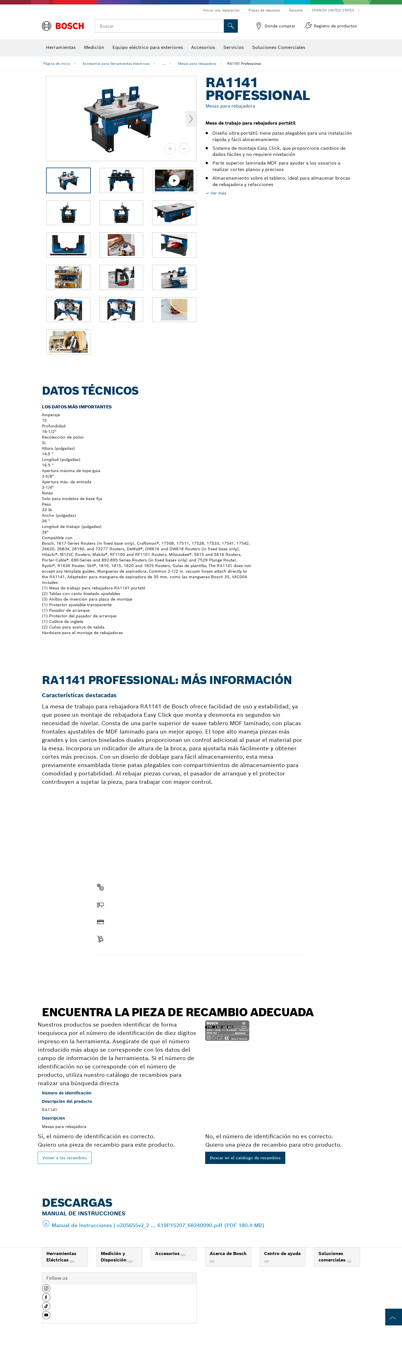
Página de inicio (56, 63)
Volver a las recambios (64, 1157)
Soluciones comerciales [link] (333, 1257)
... (164, 63)
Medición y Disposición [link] (114, 1257)
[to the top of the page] (393, 1317)
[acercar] (170, 148)
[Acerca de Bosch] (212, 1261)
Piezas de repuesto (264, 10)
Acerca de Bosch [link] (228, 1253)
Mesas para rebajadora (197, 63)
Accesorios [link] (168, 1253)
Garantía (296, 10)
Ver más (218, 193)
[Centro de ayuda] (266, 1261)
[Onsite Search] (231, 26)
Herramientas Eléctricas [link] (61, 1257)
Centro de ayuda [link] (282, 1253)
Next (191, 119)
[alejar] (184, 148)
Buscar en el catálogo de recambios (245, 1157)
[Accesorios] (183, 1255)
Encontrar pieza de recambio (129, 967)
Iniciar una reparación (221, 10)
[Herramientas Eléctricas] (72, 1261)
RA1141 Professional (244, 63)
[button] (46, 1290)
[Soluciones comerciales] (349, 1261)
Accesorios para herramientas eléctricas (116, 63)
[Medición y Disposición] (130, 1261)
